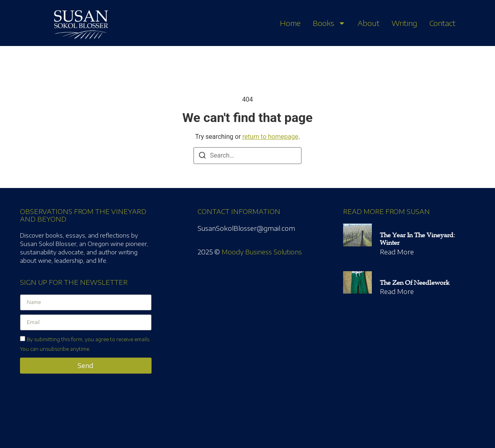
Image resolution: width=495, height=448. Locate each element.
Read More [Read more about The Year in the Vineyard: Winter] (397, 252)
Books (329, 23)
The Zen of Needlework (414, 283)
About (368, 23)
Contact (442, 23)
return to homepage (270, 136)
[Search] (202, 156)
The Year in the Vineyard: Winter (417, 239)
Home (290, 23)
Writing (404, 23)
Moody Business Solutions (262, 252)
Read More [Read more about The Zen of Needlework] (397, 292)
